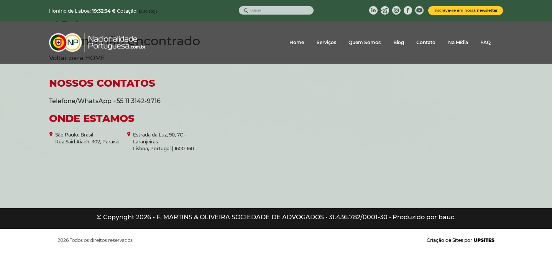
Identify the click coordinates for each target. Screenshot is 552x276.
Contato (425, 42)
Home (296, 42)
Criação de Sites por (461, 240)
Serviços (326, 42)
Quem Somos (364, 42)
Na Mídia (458, 42)
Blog (398, 42)
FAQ (485, 42)
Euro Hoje (148, 11)
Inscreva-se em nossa (466, 10)
